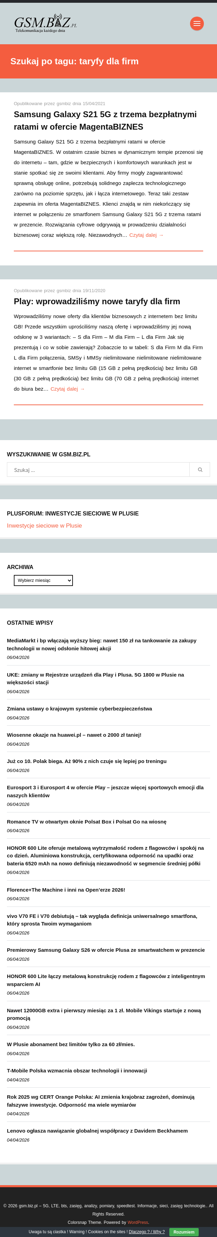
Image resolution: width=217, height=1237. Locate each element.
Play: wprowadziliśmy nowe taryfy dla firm (97, 301)
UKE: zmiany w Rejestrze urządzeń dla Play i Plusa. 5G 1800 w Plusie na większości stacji (95, 679)
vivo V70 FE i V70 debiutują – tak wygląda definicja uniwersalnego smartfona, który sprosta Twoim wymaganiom (102, 920)
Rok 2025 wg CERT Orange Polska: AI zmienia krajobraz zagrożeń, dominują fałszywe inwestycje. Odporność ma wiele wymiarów (101, 1101)
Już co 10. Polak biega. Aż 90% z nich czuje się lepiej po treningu (87, 761)
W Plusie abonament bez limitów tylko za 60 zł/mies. (71, 1044)
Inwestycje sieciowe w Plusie (44, 525)
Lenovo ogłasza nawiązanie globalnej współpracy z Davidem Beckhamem (97, 1131)
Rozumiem (184, 1232)
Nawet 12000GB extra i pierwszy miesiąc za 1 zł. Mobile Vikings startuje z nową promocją (104, 1014)
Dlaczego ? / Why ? (147, 1231)
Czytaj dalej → (146, 235)
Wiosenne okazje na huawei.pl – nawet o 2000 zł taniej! (74, 735)
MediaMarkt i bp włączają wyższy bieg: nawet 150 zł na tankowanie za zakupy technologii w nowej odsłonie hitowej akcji (102, 644)
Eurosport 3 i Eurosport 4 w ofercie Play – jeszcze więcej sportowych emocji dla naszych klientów (105, 791)
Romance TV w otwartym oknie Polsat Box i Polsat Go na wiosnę (87, 822)
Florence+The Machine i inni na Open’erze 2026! (66, 890)
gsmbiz (65, 103)
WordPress (138, 1222)
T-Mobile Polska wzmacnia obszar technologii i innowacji (77, 1070)
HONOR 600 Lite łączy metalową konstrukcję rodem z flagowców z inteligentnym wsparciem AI (106, 980)
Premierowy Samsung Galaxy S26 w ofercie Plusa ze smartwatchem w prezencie (106, 950)
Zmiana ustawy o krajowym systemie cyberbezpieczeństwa (79, 708)
